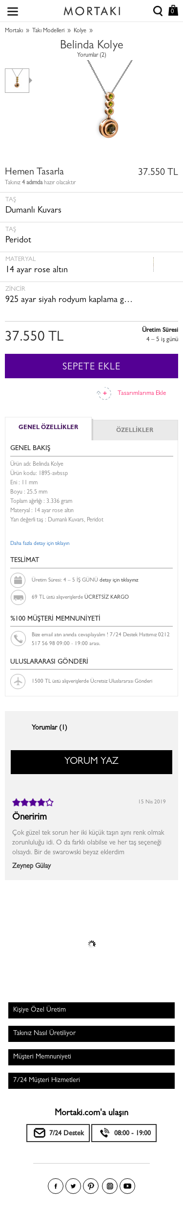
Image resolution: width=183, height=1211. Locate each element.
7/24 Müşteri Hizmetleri (46, 1080)
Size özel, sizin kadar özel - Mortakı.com (91, 9)
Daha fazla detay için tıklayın (39, 543)
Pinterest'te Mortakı (91, 1186)
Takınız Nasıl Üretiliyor (44, 1033)
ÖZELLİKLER (134, 431)
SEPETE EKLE (91, 367)
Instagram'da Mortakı (110, 1186)
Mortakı (14, 31)
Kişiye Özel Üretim (39, 1010)
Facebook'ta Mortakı (55, 1186)
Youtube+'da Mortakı (127, 1186)
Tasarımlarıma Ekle (142, 393)
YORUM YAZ (91, 762)
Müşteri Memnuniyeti (42, 1057)
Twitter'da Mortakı (73, 1186)
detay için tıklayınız (119, 580)
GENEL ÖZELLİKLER (48, 428)
